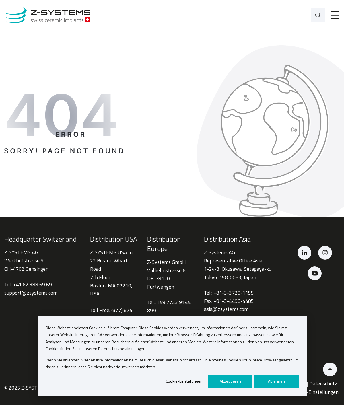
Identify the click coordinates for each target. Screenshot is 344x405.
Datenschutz (323, 384)
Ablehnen (276, 381)
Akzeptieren (230, 381)
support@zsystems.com (30, 293)
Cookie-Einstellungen (184, 381)
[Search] (318, 15)
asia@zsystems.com (226, 309)
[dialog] (172, 356)
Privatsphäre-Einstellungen (309, 392)
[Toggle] (335, 15)
